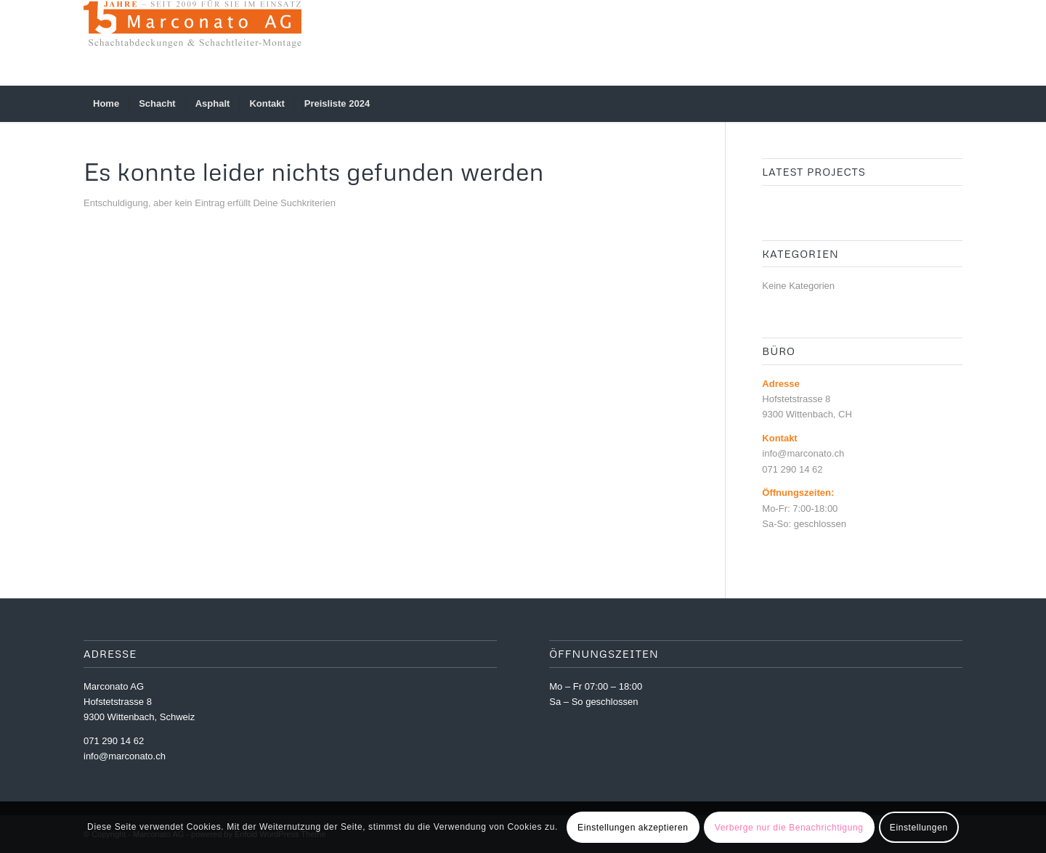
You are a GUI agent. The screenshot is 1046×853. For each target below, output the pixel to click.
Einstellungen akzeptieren (632, 828)
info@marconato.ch (125, 756)
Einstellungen (919, 828)
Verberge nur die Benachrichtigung (789, 828)
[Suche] (953, 104)
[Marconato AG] (192, 43)
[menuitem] (106, 104)
